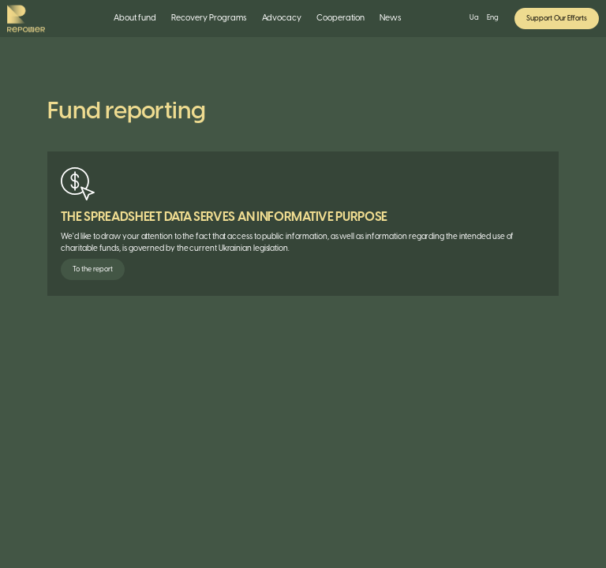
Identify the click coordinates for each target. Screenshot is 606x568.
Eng (493, 17)
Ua (474, 17)
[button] (135, 18)
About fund (135, 18)
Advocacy (281, 18)
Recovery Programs (209, 18)
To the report (93, 269)
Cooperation (340, 18)
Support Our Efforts (556, 18)
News (391, 18)
